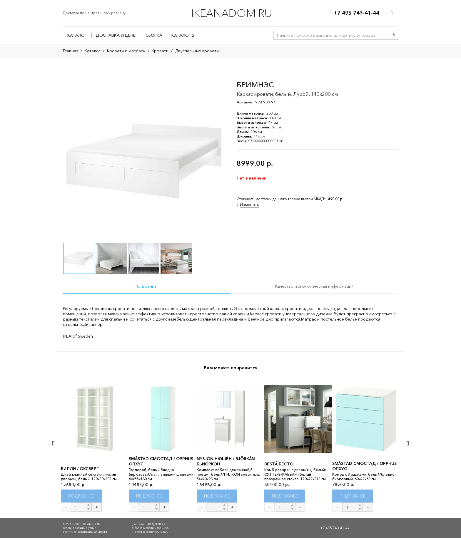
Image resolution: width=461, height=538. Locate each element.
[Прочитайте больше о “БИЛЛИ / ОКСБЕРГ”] (81, 496)
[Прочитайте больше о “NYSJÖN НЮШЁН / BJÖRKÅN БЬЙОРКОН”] (217, 496)
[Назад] (53, 443)
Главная (70, 50)
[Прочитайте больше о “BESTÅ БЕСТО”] (284, 496)
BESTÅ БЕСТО (278, 464)
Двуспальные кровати (197, 50)
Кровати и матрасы (126, 50)
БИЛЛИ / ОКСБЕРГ (80, 468)
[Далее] (407, 443)
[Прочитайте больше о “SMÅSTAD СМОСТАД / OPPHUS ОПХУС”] (149, 496)
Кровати (160, 50)
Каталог (93, 50)
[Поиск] (394, 35)
